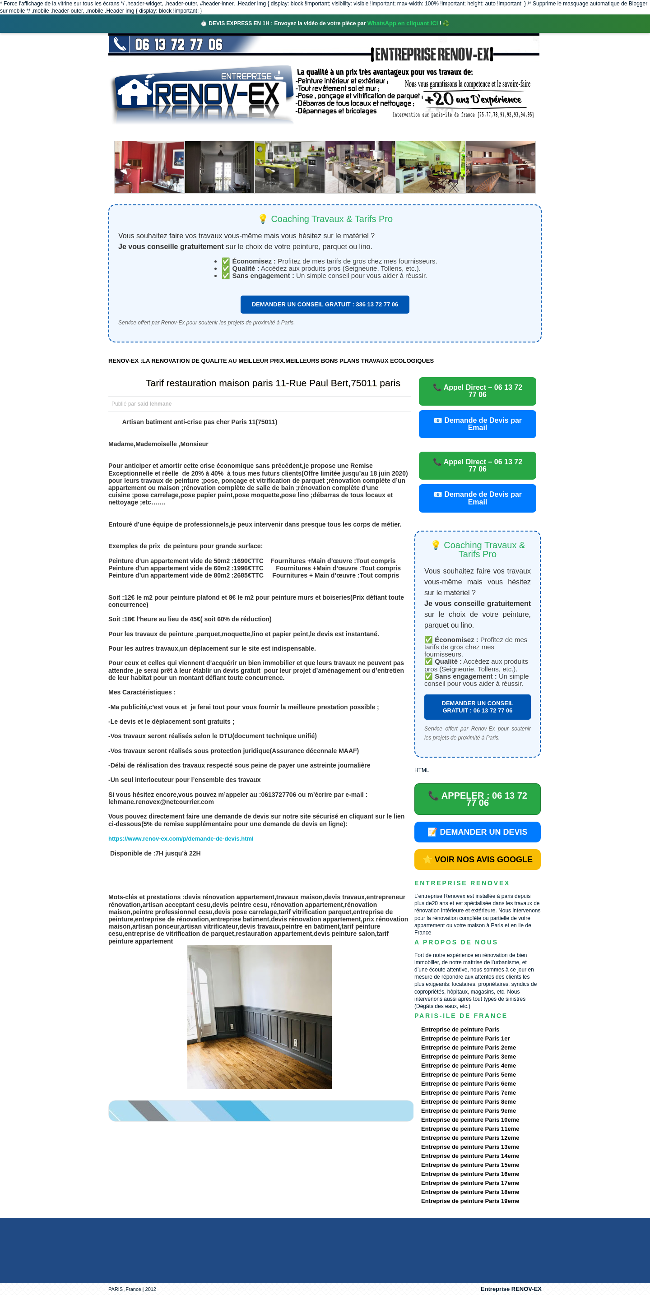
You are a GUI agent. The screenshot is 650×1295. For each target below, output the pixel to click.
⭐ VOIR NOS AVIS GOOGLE (477, 859)
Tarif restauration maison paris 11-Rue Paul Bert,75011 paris (273, 383)
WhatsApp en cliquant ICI (402, 23)
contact (457, 133)
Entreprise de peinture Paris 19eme (470, 1201)
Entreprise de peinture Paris (460, 1029)
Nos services (239, 133)
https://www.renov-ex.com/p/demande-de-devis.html (181, 838)
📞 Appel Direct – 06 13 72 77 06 (477, 391)
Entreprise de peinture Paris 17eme (470, 1182)
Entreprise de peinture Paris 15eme (470, 1164)
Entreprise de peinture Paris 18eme (470, 1192)
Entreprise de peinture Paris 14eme (470, 1155)
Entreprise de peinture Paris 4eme (468, 1065)
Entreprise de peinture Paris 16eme (470, 1173)
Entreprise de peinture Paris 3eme (468, 1056)
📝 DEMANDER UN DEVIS (477, 832)
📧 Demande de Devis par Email (477, 423)
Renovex (181, 133)
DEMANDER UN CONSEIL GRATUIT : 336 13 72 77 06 (325, 304)
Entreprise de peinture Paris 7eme (468, 1092)
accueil (132, 133)
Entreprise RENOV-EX (511, 1289)
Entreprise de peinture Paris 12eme (470, 1137)
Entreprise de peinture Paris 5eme (468, 1074)
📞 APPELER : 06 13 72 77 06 (477, 799)
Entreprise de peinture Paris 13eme (470, 1146)
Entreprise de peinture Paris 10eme (470, 1119)
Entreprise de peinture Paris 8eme (468, 1101)
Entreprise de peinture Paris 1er (465, 1038)
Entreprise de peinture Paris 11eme (470, 1128)
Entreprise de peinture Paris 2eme (468, 1047)
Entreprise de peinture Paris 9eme (468, 1110)
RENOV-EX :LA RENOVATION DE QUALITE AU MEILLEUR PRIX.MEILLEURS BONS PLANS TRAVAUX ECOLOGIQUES (271, 360)
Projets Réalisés (312, 133)
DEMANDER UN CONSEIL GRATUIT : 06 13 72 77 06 (478, 707)
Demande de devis (392, 133)
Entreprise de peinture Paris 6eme (468, 1083)
